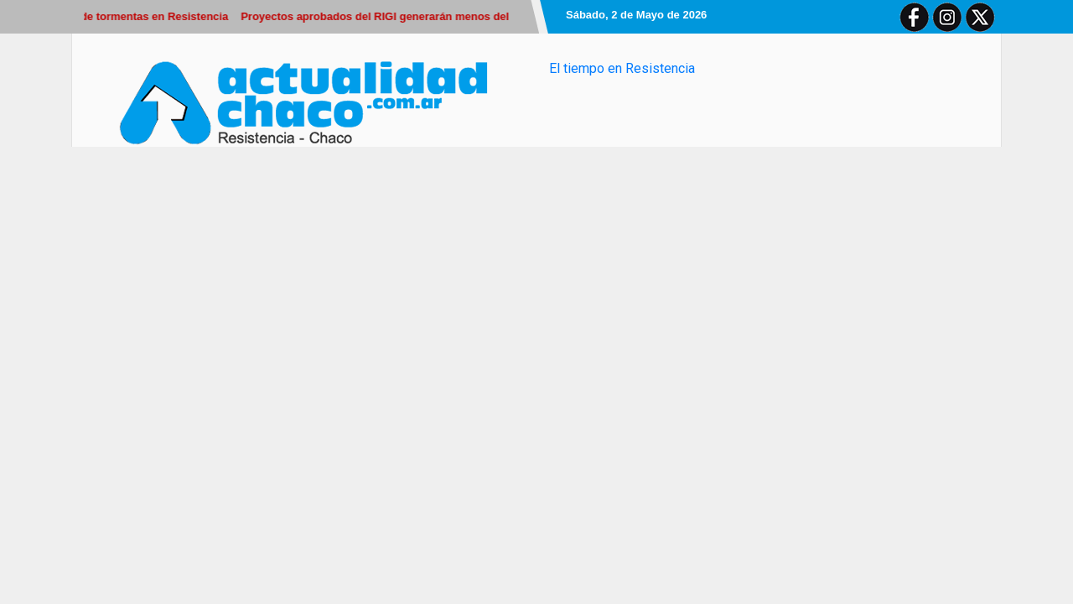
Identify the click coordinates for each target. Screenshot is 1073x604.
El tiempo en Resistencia (622, 68)
